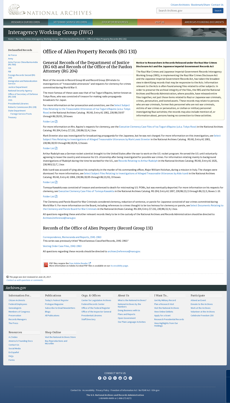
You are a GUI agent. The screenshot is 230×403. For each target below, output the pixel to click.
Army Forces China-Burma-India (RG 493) (23, 63)
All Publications (52, 315)
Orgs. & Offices (91, 295)
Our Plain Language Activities (132, 321)
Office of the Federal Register (95, 307)
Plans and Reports (126, 314)
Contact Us (217, 4)
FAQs (11, 356)
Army (10, 58)
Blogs (47, 311)
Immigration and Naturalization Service (22, 82)
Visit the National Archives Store (60, 337)
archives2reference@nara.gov (124, 251)
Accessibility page (119, 265)
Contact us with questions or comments (25, 280)
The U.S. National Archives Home (49, 9)
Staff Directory (88, 319)
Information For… (20, 295)
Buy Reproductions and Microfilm (56, 342)
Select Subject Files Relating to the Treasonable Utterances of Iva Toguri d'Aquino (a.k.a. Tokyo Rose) (86, 109)
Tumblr (115, 378)
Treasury (12, 117)
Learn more (202, 397)
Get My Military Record (165, 300)
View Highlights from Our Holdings (166, 324)
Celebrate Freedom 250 (202, 315)
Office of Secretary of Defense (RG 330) (23, 95)
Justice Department (17, 87)
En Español (14, 352)
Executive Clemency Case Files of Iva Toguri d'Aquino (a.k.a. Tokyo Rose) (157, 126)
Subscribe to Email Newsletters (60, 307)
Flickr (130, 378)
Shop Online (53, 332)
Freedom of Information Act (124, 390)
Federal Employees (18, 304)
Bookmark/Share (200, 4)
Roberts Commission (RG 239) (22, 107)
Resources (15, 332)
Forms (12, 360)
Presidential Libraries (18, 103)
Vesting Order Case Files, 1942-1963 (62, 246)
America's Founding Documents (204, 22)
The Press (13, 323)
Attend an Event (198, 300)
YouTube (120, 378)
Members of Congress (19, 311)
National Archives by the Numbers (129, 305)
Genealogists (15, 307)
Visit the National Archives (166, 307)
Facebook (100, 378)
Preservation (15, 315)
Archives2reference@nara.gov (59, 217)
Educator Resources (115, 22)
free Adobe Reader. (80, 263)
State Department (17, 110)
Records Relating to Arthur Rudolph (138, 160)
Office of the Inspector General (96, 311)
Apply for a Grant (162, 315)
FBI (9, 71)
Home (11, 38)
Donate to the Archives (202, 304)
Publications (53, 295)
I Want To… (161, 295)
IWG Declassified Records (72, 38)
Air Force (12, 55)
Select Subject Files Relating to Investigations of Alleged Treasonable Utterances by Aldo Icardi (136, 173)
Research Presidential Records (169, 319)
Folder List (49, 121)
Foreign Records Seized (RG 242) (21, 76)
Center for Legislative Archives (96, 300)
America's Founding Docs (21, 340)
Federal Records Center (92, 304)
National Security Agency (20, 90)
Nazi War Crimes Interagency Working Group (37, 38)
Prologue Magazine (54, 304)
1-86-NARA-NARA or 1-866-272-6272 (115, 398)
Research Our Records (25, 22)
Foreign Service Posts (21, 113)
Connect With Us (115, 373)
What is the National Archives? (132, 300)
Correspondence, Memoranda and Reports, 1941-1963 (72, 237)
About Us (123, 295)
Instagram (110, 378)
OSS (10, 100)
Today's (57, 300)
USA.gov (156, 390)
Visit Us (159, 22)
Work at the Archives (201, 307)
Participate (198, 295)
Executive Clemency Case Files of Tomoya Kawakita (86, 191)
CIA (9, 68)
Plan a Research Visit (164, 304)
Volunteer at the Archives (203, 311)
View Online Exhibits (163, 311)
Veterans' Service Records (70, 22)
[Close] (226, 373)
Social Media (15, 348)
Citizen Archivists (180, 4)
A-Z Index (13, 337)
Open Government (127, 318)
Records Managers (18, 319)
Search (218, 10)
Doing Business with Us (129, 310)
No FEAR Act (144, 390)
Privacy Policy (102, 390)
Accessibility (88, 390)
